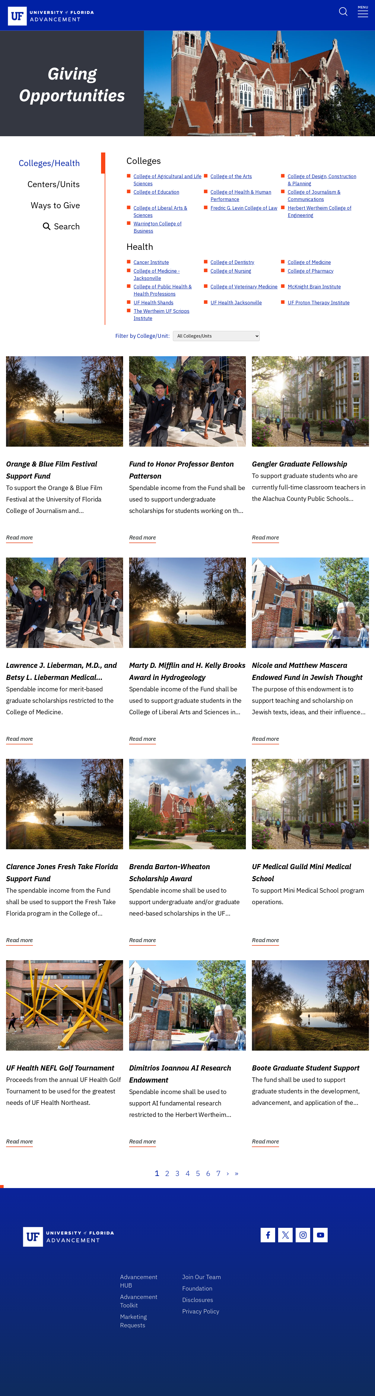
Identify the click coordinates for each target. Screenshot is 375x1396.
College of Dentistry (232, 262)
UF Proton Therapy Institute (319, 303)
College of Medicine (309, 262)
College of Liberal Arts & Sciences (160, 211)
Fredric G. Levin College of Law (244, 208)
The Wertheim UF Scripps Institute (161, 314)
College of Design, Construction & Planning (322, 180)
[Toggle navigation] (362, 11)
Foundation (197, 1288)
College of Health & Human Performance (241, 195)
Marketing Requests (133, 1321)
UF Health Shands (153, 303)
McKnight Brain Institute (314, 287)
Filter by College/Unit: (142, 335)
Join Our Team (201, 1277)
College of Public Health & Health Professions (163, 290)
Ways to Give (55, 205)
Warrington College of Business (158, 227)
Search (61, 226)
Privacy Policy (200, 1311)
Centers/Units (53, 184)
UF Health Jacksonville (236, 303)
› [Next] (228, 1173)
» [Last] (236, 1173)
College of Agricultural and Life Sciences (168, 180)
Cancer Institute (151, 262)
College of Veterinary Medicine (244, 287)
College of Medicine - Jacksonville (157, 274)
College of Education (156, 192)
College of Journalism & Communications (314, 195)
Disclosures (197, 1300)
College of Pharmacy (311, 271)
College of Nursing (231, 271)
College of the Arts (231, 176)
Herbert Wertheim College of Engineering (319, 211)
